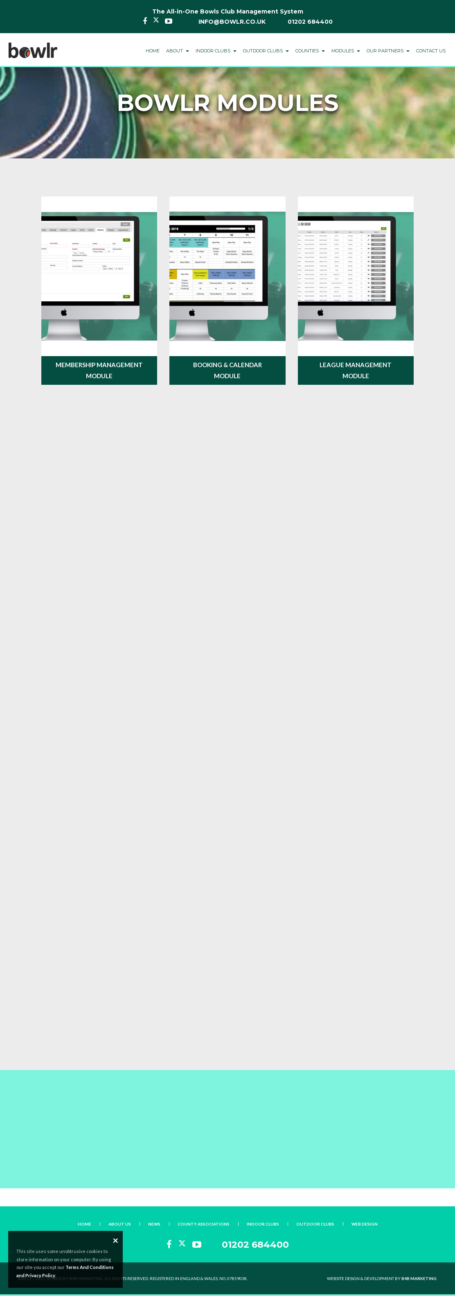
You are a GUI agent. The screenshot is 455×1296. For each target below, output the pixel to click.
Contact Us (431, 51)
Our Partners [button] (388, 51)
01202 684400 (310, 21)
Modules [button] (345, 51)
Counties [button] (310, 51)
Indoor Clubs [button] (216, 51)
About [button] (177, 51)
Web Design (364, 1223)
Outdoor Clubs (315, 1223)
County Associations (204, 1223)
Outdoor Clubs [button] (266, 51)
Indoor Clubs (263, 1223)
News (154, 1223)
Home (153, 51)
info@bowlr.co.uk (232, 21)
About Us (119, 1223)
